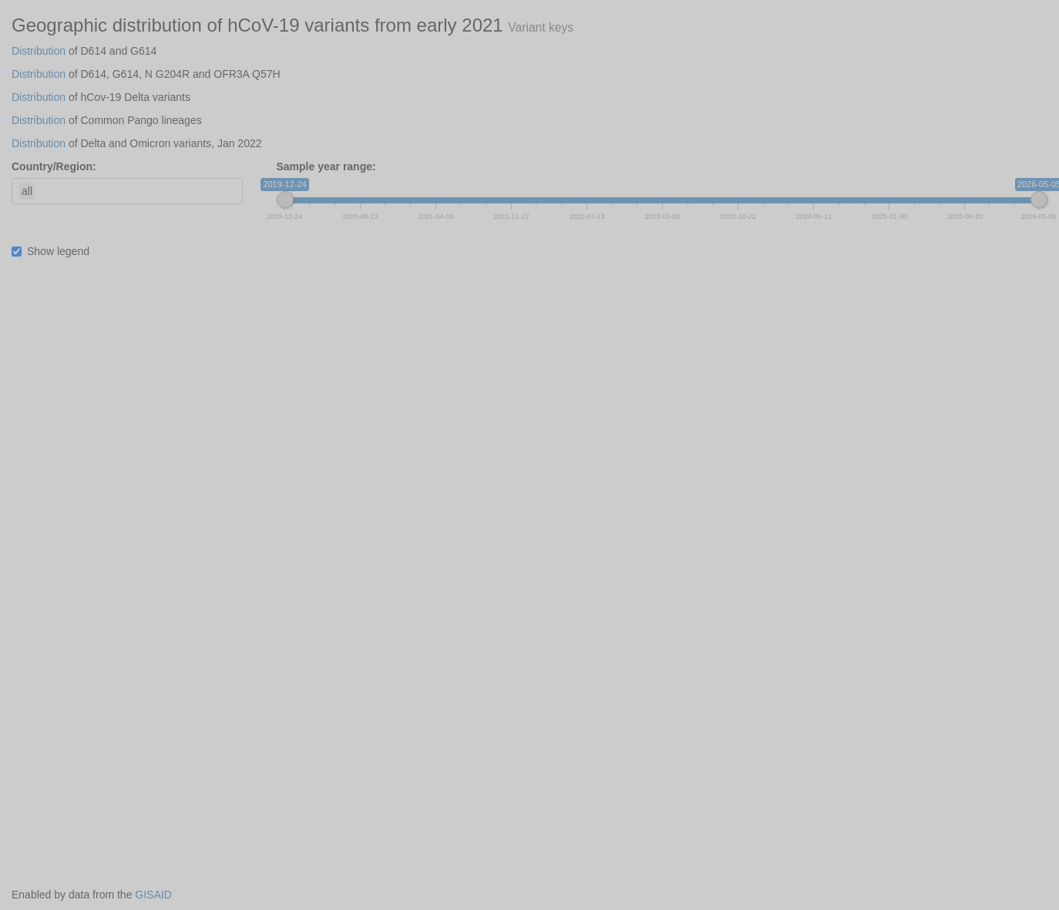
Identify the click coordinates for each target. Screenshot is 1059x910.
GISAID (153, 894)
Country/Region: (54, 166)
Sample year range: (326, 166)
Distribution (39, 51)
